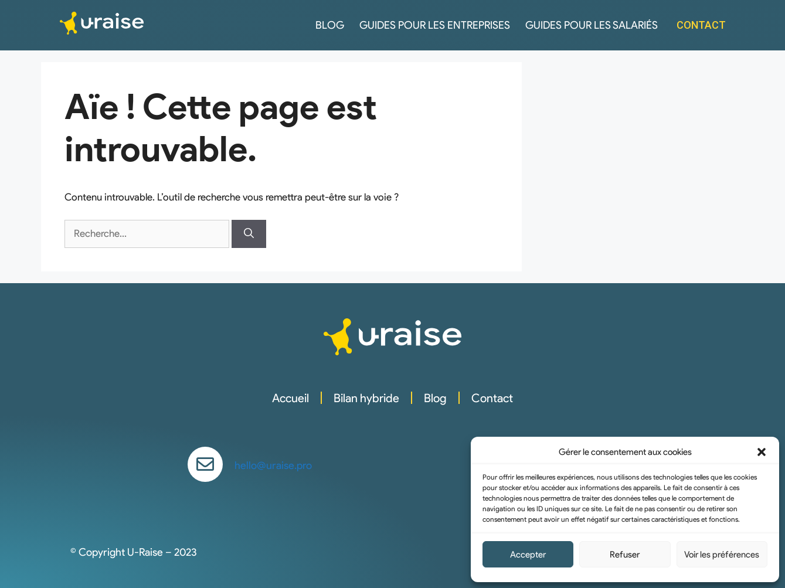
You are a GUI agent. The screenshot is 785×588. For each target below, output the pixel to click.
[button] (761, 452)
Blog (329, 25)
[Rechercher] (249, 234)
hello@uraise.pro (273, 465)
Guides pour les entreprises (434, 25)
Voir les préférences (721, 554)
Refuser (625, 554)
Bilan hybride (366, 398)
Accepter (528, 554)
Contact (492, 398)
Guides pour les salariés (591, 25)
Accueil (290, 398)
